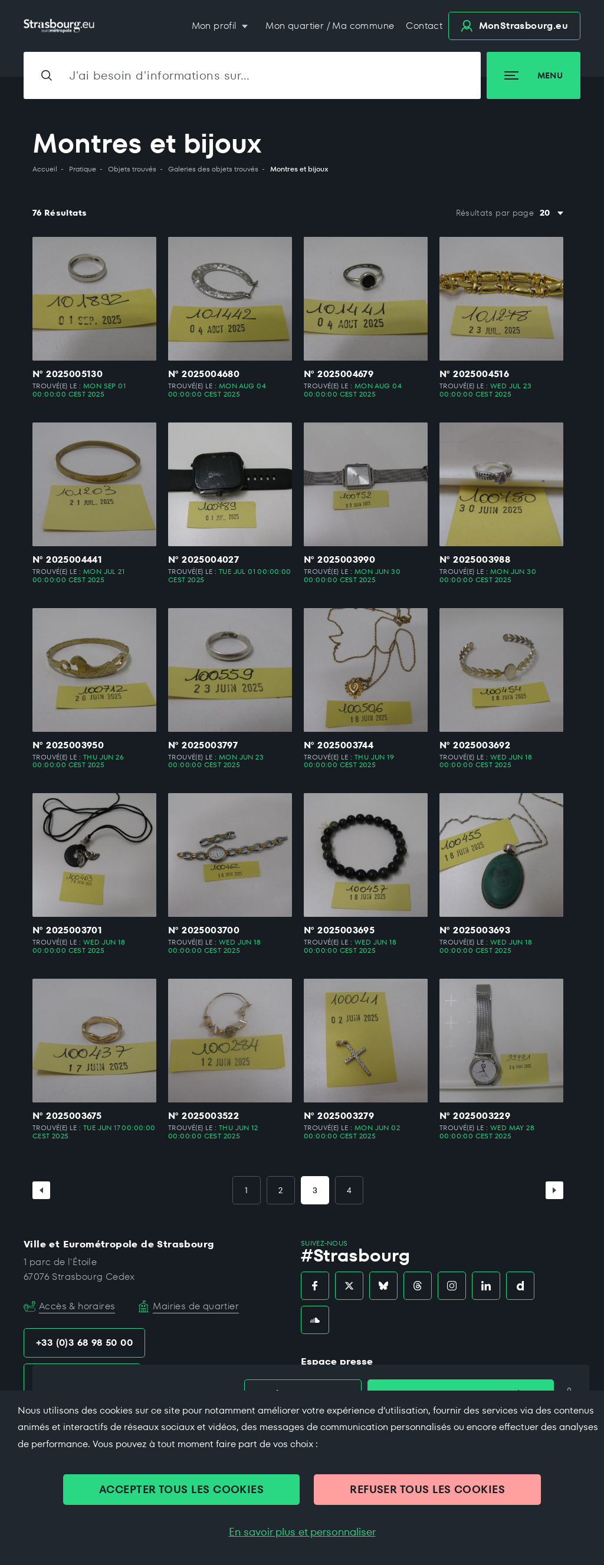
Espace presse (337, 1361)
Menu (533, 75)
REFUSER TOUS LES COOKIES (427, 1489)
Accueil (44, 169)
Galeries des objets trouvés (213, 169)
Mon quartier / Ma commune (329, 25)
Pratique (82, 169)
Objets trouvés (132, 169)
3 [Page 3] (315, 1190)
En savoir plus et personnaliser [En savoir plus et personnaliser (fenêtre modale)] (302, 1532)
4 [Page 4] (349, 1190)
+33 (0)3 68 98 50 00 (84, 1342)
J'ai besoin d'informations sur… (160, 75)
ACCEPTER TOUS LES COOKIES (181, 1489)
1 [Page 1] (246, 1190)
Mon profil (215, 25)
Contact (424, 25)
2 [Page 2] (280, 1190)
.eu (514, 25)
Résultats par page (495, 213)
